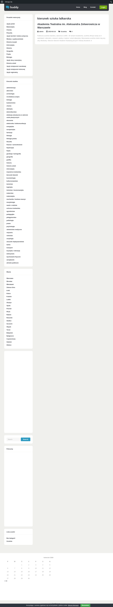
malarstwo (10, 193)
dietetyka (10, 109)
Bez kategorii (11, 538)
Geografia (10, 51)
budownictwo (11, 103)
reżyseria (10, 232)
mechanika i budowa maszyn (16, 199)
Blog (85, 7)
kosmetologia (11, 178)
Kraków (9, 296)
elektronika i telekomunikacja (16, 123)
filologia (9, 135)
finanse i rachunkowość (14, 145)
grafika (9, 160)
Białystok (10, 333)
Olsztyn (9, 302)
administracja (11, 88)
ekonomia (10, 120)
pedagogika (10, 214)
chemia (9, 106)
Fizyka (9, 54)
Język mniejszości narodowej (16, 66)
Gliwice (9, 345)
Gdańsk (9, 342)
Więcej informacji (73, 605)
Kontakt (92, 7)
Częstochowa (11, 339)
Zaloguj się (8, 2)
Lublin (9, 299)
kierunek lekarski (12, 175)
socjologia (10, 238)
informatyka (10, 169)
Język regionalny (12, 72)
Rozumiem (85, 605)
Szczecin (9, 324)
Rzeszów (9, 318)
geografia (10, 157)
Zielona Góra (11, 287)
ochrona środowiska (13, 208)
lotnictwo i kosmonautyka (15, 190)
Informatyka (10, 45)
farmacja (9, 132)
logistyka (10, 187)
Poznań (9, 309)
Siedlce (9, 321)
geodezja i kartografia (14, 154)
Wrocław (9, 281)
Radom (9, 315)
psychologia (11, 226)
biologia (9, 100)
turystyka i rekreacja (13, 251)
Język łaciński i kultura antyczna (17, 36)
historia (9, 163)
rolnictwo (10, 235)
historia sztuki (11, 166)
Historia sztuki (11, 63)
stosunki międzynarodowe (15, 241)
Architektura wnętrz (13, 97)
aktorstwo (10, 91)
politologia (10, 220)
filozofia (9, 142)
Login (103, 7)
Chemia (9, 30)
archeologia (10, 94)
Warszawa (10, 278)
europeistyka (11, 129)
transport (10, 248)
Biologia (9, 57)
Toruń (8, 330)
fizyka (8, 151)
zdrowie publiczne (12, 263)
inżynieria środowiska (14, 172)
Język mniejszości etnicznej (16, 69)
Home (78, 7)
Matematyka (11, 27)
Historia (9, 48)
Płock (8, 312)
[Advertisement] (18, 393)
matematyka (11, 196)
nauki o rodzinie (12, 205)
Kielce (9, 293)
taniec (9, 245)
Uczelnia (64, 31)
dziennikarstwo (12, 112)
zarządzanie (10, 260)
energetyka (10, 126)
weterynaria (10, 254)
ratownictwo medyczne (14, 229)
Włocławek (10, 284)
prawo (9, 223)
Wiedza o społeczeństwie (15, 39)
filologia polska (12, 138)
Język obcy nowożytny (14, 60)
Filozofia (9, 33)
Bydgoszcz (10, 336)
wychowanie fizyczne (14, 257)
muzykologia (11, 202)
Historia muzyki (12, 42)
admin (41, 31)
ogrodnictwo (11, 211)
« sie (5, 581)
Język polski (11, 24)
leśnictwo (10, 184)
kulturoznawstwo (12, 181)
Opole (8, 305)
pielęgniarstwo (11, 217)
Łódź (8, 290)
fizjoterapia (10, 148)
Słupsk (9, 327)
